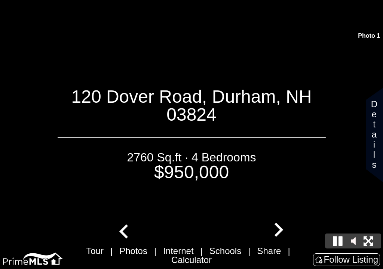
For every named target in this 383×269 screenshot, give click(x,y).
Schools (225, 251)
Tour (95, 251)
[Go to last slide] (124, 230)
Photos (133, 251)
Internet (178, 251)
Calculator (191, 260)
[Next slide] (278, 230)
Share (269, 251)
